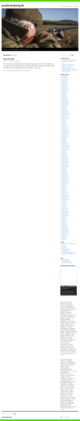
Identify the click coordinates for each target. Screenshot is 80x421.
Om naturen (64, 248)
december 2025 (65, 79)
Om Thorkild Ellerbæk (14, 49)
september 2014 (65, 233)
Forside (5, 49)
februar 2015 (64, 226)
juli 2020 (63, 137)
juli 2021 (63, 120)
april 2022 (64, 107)
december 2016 (65, 195)
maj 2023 (63, 95)
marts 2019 (64, 156)
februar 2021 (64, 127)
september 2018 (65, 165)
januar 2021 (64, 129)
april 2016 (64, 205)
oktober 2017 (64, 180)
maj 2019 (63, 154)
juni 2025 (63, 80)
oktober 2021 (64, 115)
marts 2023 (64, 98)
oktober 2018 (64, 164)
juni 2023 (63, 93)
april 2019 (64, 155)
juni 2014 (63, 237)
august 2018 (64, 167)
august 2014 (64, 234)
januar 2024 (64, 86)
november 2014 (65, 230)
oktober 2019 (64, 148)
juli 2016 (63, 201)
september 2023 (65, 89)
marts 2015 (64, 224)
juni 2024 (63, 83)
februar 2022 (64, 109)
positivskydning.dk (13, 5)
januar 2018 (64, 176)
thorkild (17, 60)
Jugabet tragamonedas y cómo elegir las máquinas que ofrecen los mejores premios (69, 70)
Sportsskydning (65, 251)
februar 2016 (64, 208)
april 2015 (64, 223)
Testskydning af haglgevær (67, 252)
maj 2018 (63, 170)
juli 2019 (63, 151)
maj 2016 (63, 203)
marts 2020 (64, 142)
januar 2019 (64, 159)
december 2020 (65, 130)
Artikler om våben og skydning (13, 70)
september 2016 (65, 199)
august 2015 (64, 217)
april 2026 (64, 76)
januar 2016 (64, 209)
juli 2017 (63, 184)
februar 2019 (64, 158)
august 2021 (64, 118)
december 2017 (65, 177)
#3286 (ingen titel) (24, 49)
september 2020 (65, 134)
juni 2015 (63, 220)
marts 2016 (64, 206)
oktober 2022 (64, 105)
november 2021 (65, 114)
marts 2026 (64, 77)
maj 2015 (63, 221)
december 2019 (65, 145)
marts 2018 (64, 173)
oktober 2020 (64, 133)
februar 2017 (64, 192)
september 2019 (65, 149)
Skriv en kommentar (25, 70)
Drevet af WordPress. (66, 417)
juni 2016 (63, 202)
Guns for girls (9, 59)
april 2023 (64, 96)
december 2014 (65, 228)
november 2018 (65, 162)
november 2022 (65, 104)
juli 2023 (63, 92)
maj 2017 (63, 187)
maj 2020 (63, 139)
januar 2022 (64, 111)
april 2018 (64, 171)
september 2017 (65, 181)
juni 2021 (63, 121)
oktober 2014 (64, 231)
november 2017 (65, 179)
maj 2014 (63, 239)
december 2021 (65, 112)
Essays (63, 245)
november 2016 (65, 196)
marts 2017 (64, 190)
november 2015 (65, 212)
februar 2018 (64, 174)
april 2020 (64, 140)
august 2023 (64, 90)
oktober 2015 (64, 214)
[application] (68, 290)
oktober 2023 (64, 87)
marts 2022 (64, 108)
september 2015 (65, 215)
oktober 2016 (64, 198)
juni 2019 (63, 152)
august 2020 (64, 136)
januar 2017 (64, 193)
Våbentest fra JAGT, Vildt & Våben (69, 253)
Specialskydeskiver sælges (67, 262)
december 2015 (65, 211)
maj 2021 (63, 123)
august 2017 (64, 183)
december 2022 (65, 102)
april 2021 (64, 124)
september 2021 (65, 117)
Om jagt (63, 246)
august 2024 (64, 82)
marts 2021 (64, 126)
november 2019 (65, 146)
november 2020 (65, 131)
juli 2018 (63, 168)
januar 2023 (64, 101)
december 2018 (65, 161)
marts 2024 (64, 84)
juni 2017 (63, 186)
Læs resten (38, 67)
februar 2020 (64, 143)
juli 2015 (63, 218)
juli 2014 (63, 236)
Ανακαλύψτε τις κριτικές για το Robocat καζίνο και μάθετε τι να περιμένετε (68, 66)
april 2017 (64, 189)
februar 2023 (64, 99)
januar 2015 (64, 227)
